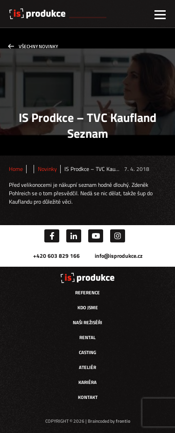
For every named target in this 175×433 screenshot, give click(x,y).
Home (16, 169)
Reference (87, 292)
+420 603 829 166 (56, 255)
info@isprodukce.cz (118, 255)
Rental (87, 337)
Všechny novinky (38, 46)
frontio (123, 421)
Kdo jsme (87, 307)
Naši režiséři (87, 322)
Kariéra (87, 382)
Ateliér (87, 367)
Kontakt (88, 397)
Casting (87, 352)
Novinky (47, 169)
